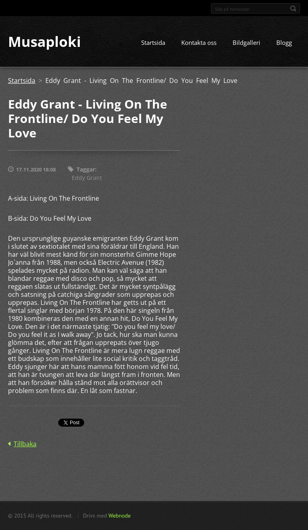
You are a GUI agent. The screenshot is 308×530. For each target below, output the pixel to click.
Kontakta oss (199, 43)
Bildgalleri (246, 43)
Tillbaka (25, 443)
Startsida (153, 43)
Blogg (284, 43)
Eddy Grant (87, 177)
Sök (293, 8)
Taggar (86, 169)
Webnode (119, 515)
